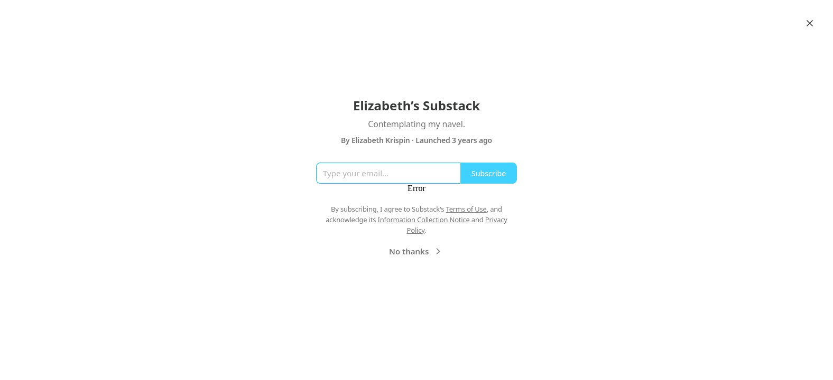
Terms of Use (466, 209)
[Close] (809, 23)
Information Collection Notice (423, 219)
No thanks (416, 251)
